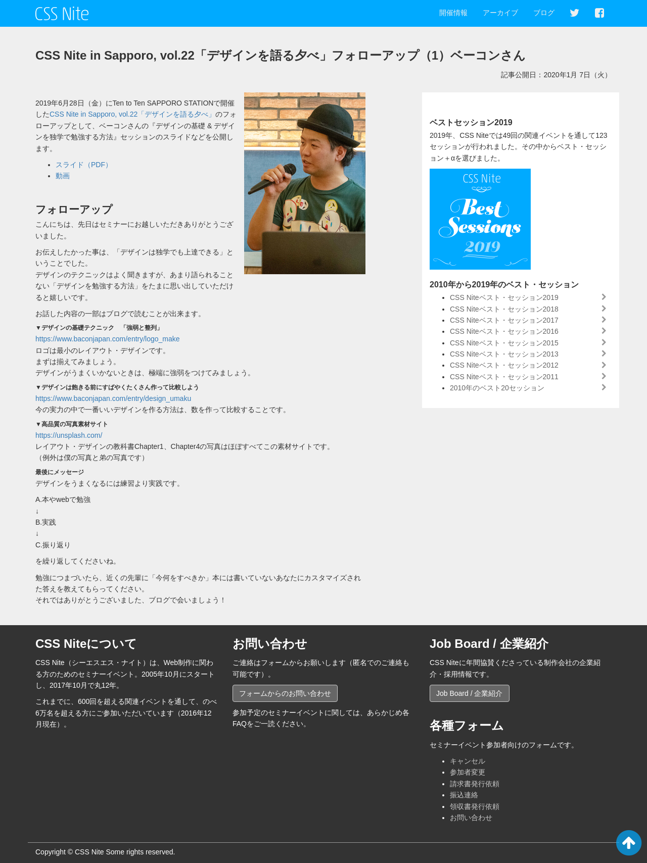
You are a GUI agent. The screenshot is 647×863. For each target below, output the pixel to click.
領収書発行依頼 (474, 806)
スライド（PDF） (84, 165)
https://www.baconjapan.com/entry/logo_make (107, 339)
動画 (63, 176)
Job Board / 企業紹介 (469, 693)
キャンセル (467, 761)
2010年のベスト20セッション (497, 388)
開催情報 (453, 13)
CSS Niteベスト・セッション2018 (504, 309)
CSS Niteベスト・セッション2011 (504, 377)
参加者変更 (467, 772)
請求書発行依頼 (474, 784)
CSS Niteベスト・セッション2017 (504, 320)
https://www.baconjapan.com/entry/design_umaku (113, 398)
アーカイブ (500, 13)
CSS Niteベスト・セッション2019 (504, 297)
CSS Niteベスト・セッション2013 (504, 354)
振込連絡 (464, 795)
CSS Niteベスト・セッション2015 (504, 343)
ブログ (543, 13)
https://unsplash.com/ (68, 435)
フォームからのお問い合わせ (285, 693)
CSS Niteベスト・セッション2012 (504, 365)
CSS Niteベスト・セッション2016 (504, 331)
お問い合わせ (471, 818)
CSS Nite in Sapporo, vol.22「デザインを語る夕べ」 (132, 114)
